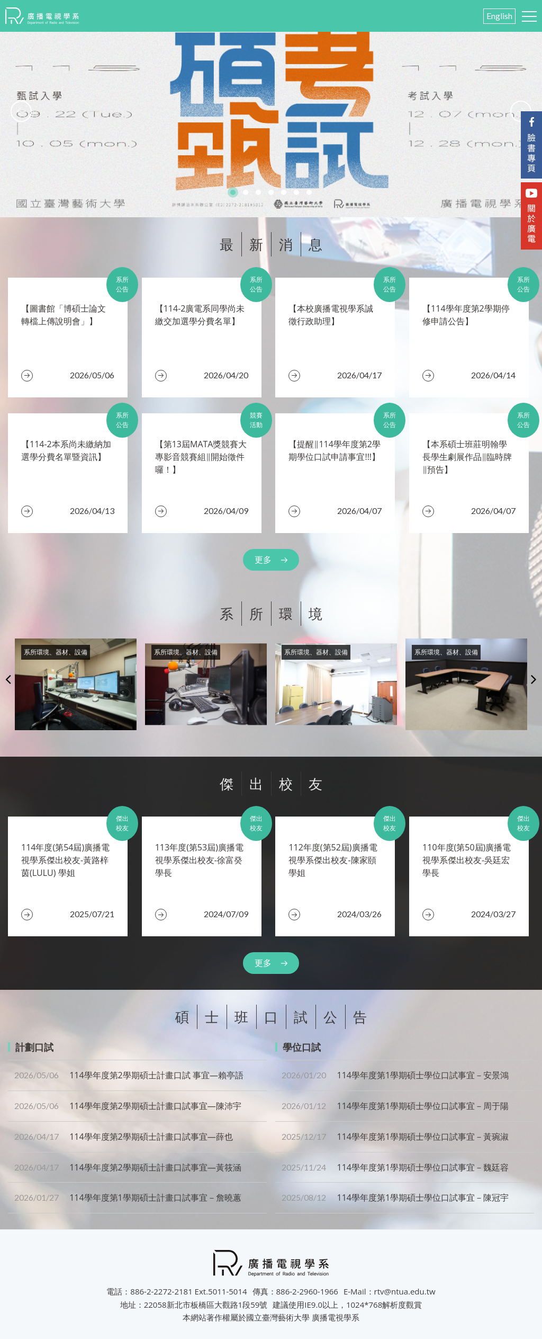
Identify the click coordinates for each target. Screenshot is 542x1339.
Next (534, 679)
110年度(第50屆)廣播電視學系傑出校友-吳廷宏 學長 (466, 860)
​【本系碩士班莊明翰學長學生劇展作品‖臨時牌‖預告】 (467, 456)
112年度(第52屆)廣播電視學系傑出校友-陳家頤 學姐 (332, 860)
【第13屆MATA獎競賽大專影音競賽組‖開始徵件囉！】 (201, 456)
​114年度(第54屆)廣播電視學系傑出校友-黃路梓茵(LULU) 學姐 (65, 860)
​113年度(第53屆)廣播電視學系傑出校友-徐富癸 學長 (199, 860)
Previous (8, 679)
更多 (263, 559)
